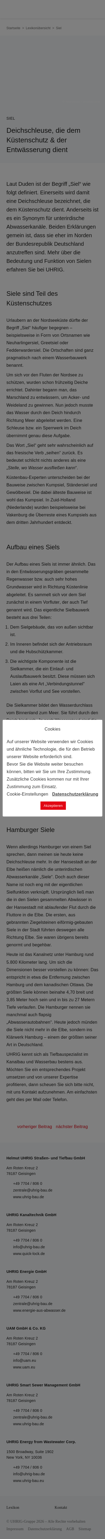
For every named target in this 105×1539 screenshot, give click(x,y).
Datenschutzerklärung (75, 794)
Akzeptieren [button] (53, 806)
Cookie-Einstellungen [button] (27, 794)
